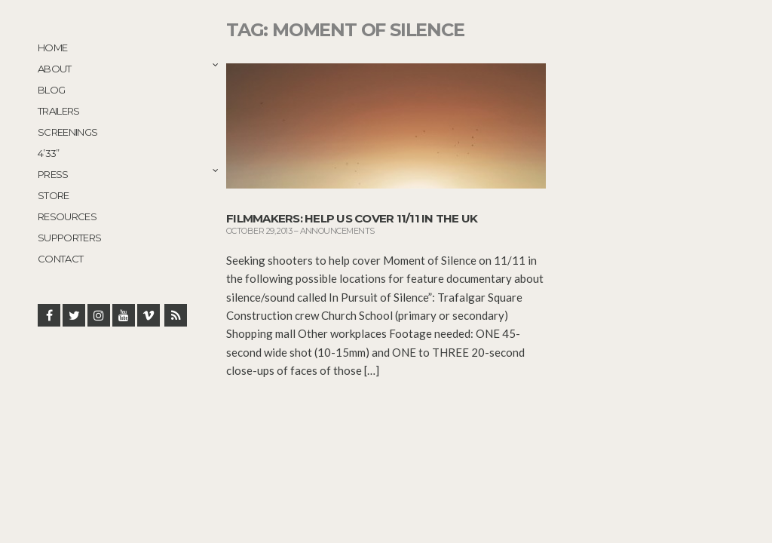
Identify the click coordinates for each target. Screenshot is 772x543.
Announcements (337, 230)
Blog (51, 90)
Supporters (70, 238)
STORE (53, 195)
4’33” (49, 153)
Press (53, 174)
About (55, 69)
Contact (60, 259)
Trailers (59, 111)
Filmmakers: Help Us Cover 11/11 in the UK (351, 218)
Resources (67, 216)
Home (52, 47)
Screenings (68, 132)
